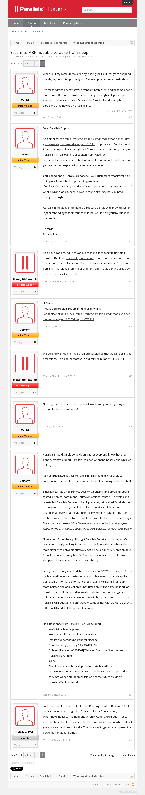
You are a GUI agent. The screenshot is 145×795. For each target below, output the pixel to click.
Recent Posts (39, 31)
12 (35, 167)
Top (127, 784)
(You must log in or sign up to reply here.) (112, 755)
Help (108, 784)
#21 (130, 117)
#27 (130, 694)
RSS (133, 784)
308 (34, 291)
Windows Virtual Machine (39, 56)
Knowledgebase (72, 23)
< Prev (28, 63)
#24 (130, 326)
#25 (130, 376)
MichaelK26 (25, 732)
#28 (130, 740)
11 (35, 112)
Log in (127, 2)
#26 (130, 426)
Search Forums (20, 31)
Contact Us (97, 784)
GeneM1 (25, 154)
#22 (130, 241)
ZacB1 (25, 100)
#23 (130, 281)
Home (15, 23)
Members (49, 23)
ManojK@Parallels (25, 279)
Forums (31, 23)
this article (120, 268)
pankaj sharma (73, 56)
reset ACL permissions (79, 258)
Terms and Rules (127, 791)
